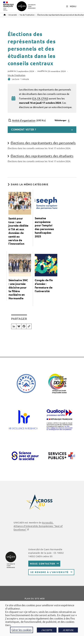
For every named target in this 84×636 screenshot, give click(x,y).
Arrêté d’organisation (29, 120)
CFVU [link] (44, 98)
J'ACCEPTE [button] (46, 630)
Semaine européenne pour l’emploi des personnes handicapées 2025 (44, 227)
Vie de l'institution (16, 75)
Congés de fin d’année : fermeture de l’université (44, 285)
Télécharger (60, 120)
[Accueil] (5, 14)
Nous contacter (42, 563)
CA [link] (34, 98)
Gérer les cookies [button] (22, 629)
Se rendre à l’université (49, 572)
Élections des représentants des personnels (43, 143)
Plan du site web (35, 598)
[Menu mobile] (71, 6)
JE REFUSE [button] (68, 630)
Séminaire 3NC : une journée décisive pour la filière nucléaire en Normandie (18, 289)
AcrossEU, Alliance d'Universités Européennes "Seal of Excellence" (38, 526)
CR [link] (38, 98)
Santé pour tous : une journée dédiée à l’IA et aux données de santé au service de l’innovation (18, 231)
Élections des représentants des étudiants (42, 156)
